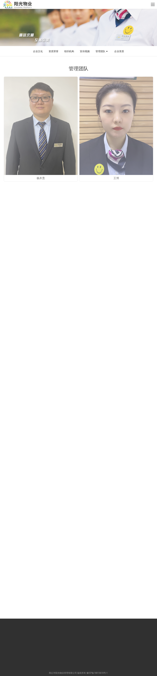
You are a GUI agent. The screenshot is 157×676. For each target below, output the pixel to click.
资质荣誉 (53, 51)
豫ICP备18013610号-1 (97, 673)
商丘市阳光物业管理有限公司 (63, 673)
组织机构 (69, 51)
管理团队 (102, 51)
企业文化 (38, 51)
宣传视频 (85, 51)
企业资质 (119, 51)
